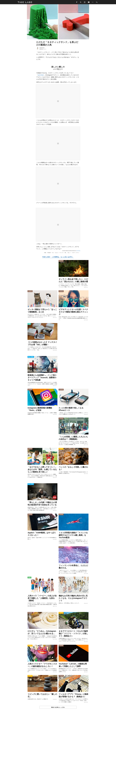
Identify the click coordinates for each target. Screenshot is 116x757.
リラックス (61, 252)
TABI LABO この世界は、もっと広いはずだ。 (58, 257)
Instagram (49, 252)
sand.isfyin (41, 75)
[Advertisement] (58, 736)
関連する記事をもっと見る (58, 707)
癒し (65, 252)
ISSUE (29, 577)
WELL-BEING (30, 357)
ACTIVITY (61, 449)
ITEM (29, 324)
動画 (45, 252)
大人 (53, 252)
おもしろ (56, 252)
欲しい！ (69, 252)
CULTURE (61, 261)
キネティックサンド (75, 252)
